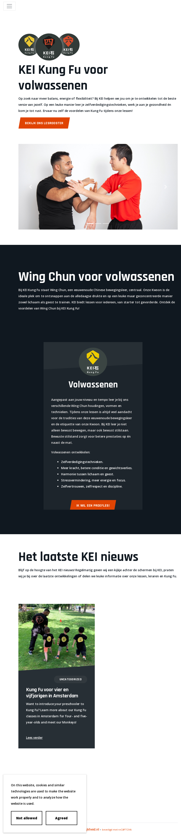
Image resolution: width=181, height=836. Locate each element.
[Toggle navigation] (9, 6)
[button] (30, 187)
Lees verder (34, 737)
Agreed (61, 818)
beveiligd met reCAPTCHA (116, 829)
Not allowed (26, 818)
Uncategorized (71, 679)
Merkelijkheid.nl (87, 829)
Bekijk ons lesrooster (44, 123)
